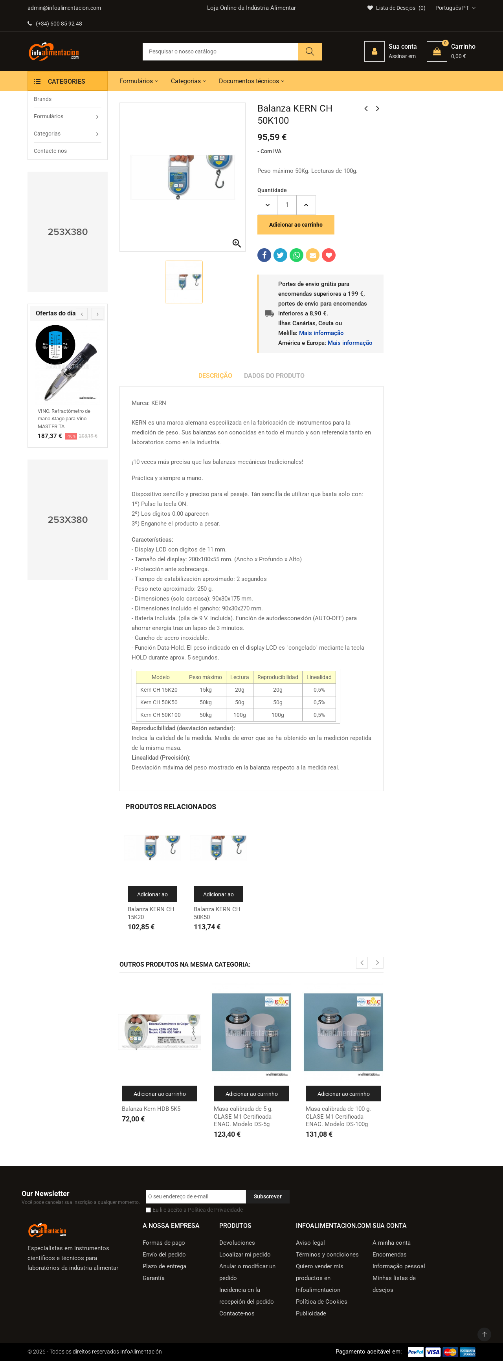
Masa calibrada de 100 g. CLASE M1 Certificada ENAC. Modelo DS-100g (338, 1116)
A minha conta (392, 1242)
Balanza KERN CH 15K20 (151, 913)
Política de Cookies (321, 1301)
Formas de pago (164, 1242)
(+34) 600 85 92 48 (55, 23)
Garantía (154, 1278)
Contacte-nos (237, 1313)
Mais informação (321, 333)
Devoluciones (237, 1242)
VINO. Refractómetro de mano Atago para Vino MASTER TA (64, 418)
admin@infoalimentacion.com (64, 8)
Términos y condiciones (327, 1254)
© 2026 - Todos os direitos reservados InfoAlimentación (95, 1351)
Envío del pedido (164, 1254)
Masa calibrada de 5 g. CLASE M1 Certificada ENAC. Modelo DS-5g (243, 1116)
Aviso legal (310, 1242)
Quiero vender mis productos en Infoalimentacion (319, 1278)
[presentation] (82, 314)
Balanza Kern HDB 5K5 (151, 1108)
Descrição (215, 375)
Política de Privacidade (215, 1210)
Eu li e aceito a (197, 1210)
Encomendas (390, 1254)
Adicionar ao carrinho (296, 225)
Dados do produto (274, 375)
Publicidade (311, 1313)
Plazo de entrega (164, 1266)
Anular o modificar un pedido (247, 1272)
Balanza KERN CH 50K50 (217, 913)
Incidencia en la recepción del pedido (246, 1295)
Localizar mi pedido (245, 1254)
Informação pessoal (399, 1266)
